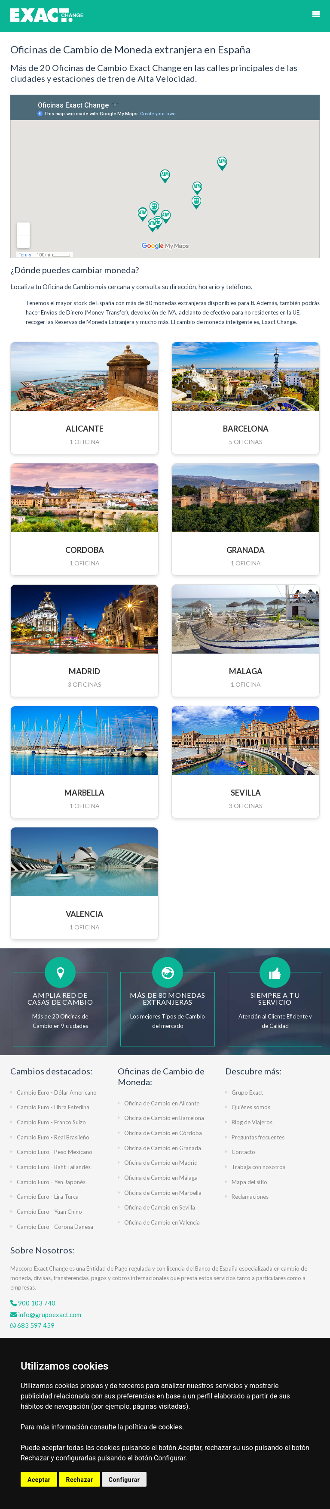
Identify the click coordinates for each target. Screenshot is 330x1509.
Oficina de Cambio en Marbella (163, 1192)
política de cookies (153, 1427)
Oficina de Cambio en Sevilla (159, 1207)
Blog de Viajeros (252, 1122)
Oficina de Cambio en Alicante (161, 1103)
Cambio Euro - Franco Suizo (51, 1122)
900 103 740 (32, 1303)
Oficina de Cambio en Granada (162, 1148)
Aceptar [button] (39, 1479)
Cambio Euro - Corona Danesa (55, 1226)
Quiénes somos (251, 1107)
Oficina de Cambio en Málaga (161, 1177)
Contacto (243, 1151)
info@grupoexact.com (45, 1314)
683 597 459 (32, 1325)
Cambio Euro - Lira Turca (48, 1196)
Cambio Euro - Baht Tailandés (54, 1166)
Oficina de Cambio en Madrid (161, 1162)
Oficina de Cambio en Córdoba (163, 1132)
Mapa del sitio (249, 1182)
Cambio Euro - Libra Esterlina (53, 1107)
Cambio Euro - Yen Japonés (51, 1182)
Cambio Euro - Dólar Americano (57, 1092)
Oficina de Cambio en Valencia (162, 1222)
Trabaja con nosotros (258, 1166)
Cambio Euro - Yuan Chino (49, 1211)
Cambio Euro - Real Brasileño (53, 1137)
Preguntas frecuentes (258, 1137)
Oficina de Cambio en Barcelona (164, 1117)
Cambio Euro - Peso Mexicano (54, 1151)
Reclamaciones (250, 1196)
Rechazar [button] (79, 1479)
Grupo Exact (247, 1092)
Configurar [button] (124, 1479)
